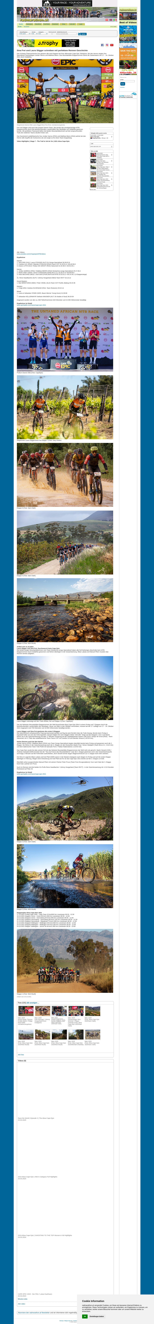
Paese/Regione (23, 32)
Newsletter (26, 26)
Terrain (33, 32)
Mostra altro (93, 189)
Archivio (122, 87)
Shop (63, 24)
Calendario (29, 24)
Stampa (61, 1320)
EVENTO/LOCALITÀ (62, 32)
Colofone (75, 1320)
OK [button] (85, 1316)
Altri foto (21, 1055)
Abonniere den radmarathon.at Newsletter (34, 1313)
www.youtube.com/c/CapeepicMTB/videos (31, 254)
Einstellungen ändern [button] (97, 1316)
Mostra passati (52, 32)
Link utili (72, 24)
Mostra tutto (22, 1299)
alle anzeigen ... (33, 1003)
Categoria (41, 32)
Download (55, 24)
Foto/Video (47, 24)
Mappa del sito (68, 1320)
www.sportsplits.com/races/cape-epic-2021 (31, 305)
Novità (21, 24)
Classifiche (38, 24)
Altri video (21, 1304)
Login (80, 24)
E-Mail (121, 79)
